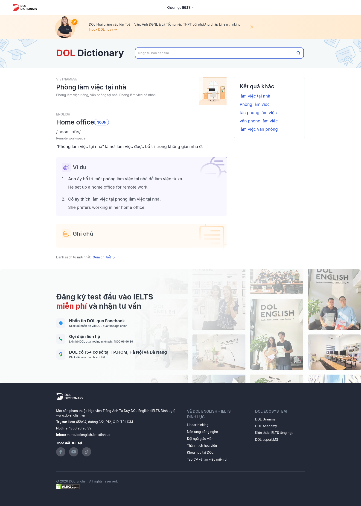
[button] (141, 132)
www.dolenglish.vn (70, 415)
